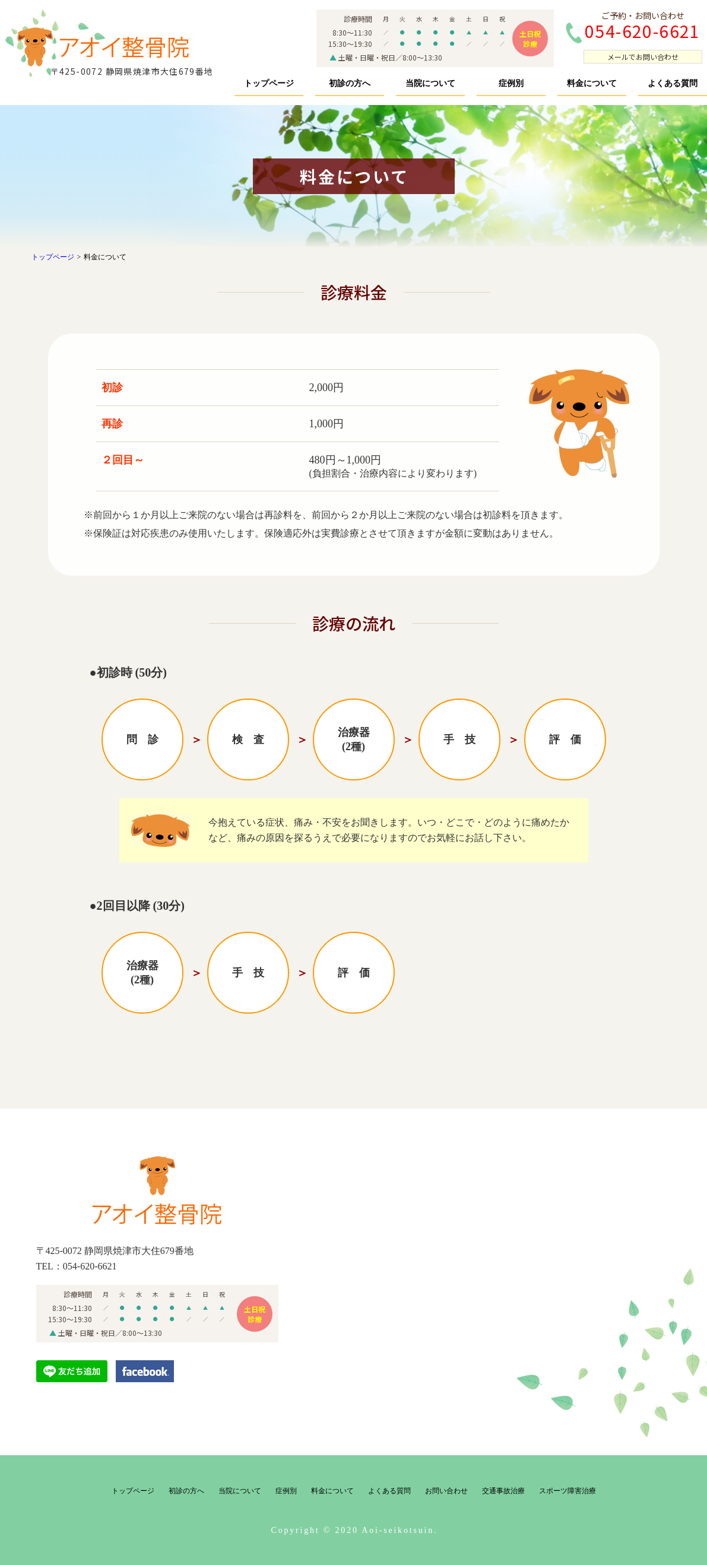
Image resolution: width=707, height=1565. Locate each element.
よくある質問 (673, 83)
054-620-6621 (90, 1266)
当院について (430, 83)
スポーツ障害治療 (567, 1491)
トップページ (269, 83)
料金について (592, 83)
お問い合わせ (446, 1491)
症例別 (511, 83)
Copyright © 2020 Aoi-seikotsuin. (354, 1530)
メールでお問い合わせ (643, 57)
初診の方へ (349, 83)
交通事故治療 (503, 1491)
